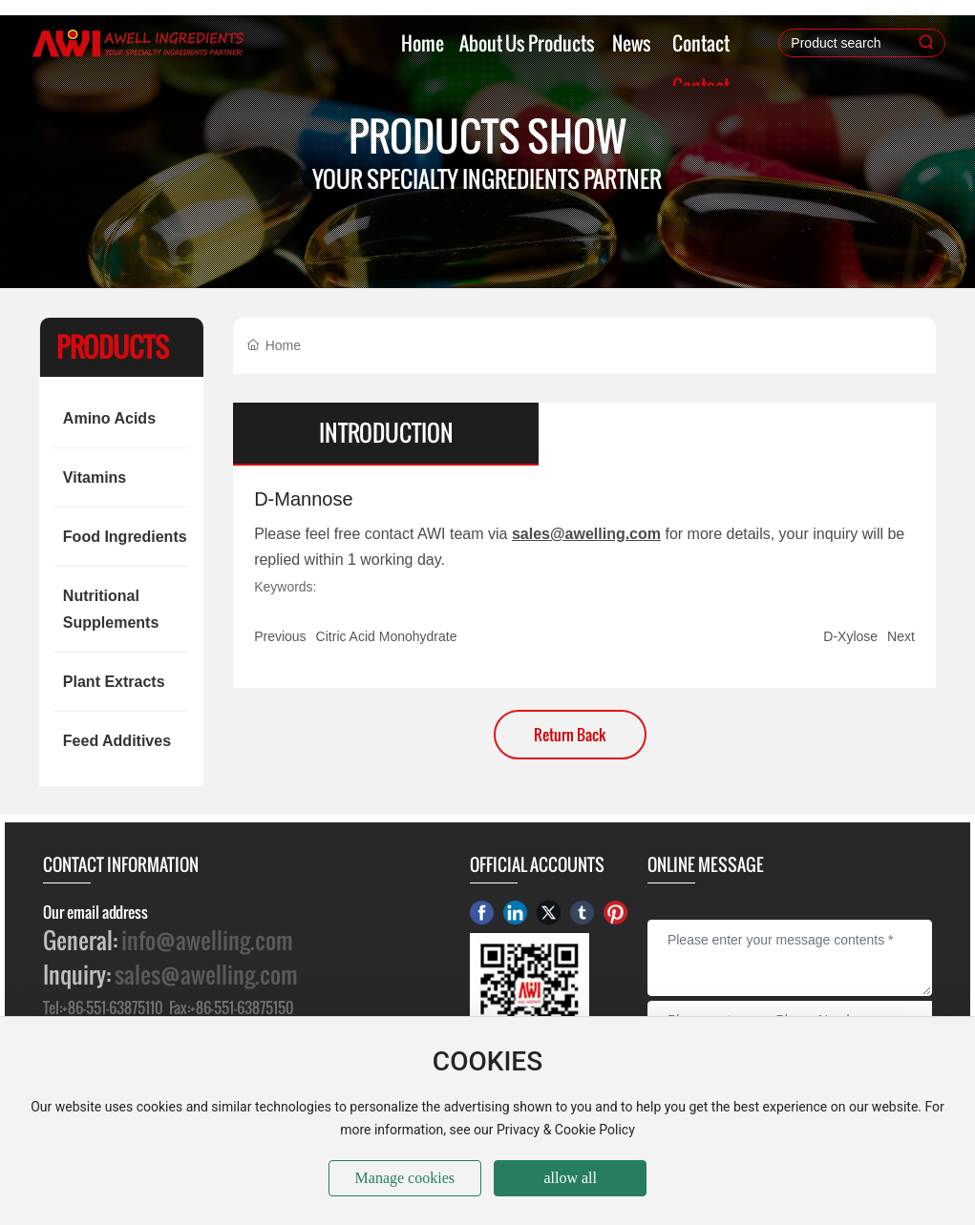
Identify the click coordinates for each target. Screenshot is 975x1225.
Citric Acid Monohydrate (386, 636)
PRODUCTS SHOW (487, 136)
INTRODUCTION (386, 433)
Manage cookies (405, 1178)
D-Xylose (850, 636)
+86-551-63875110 (112, 1007)
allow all (570, 1178)
